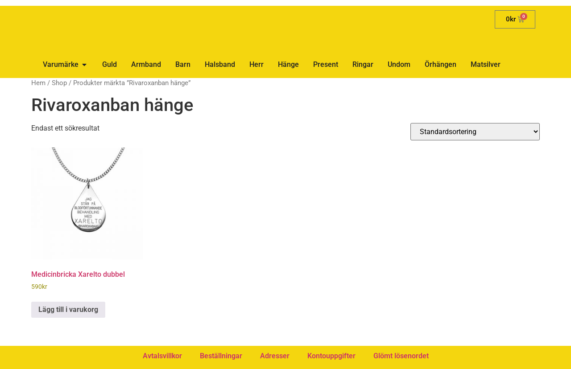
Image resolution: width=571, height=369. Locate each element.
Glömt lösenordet (401, 356)
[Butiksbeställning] (475, 131)
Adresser (275, 356)
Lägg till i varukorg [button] (68, 309)
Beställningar (221, 356)
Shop (59, 83)
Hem (38, 83)
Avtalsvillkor (162, 356)
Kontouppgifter (331, 356)
